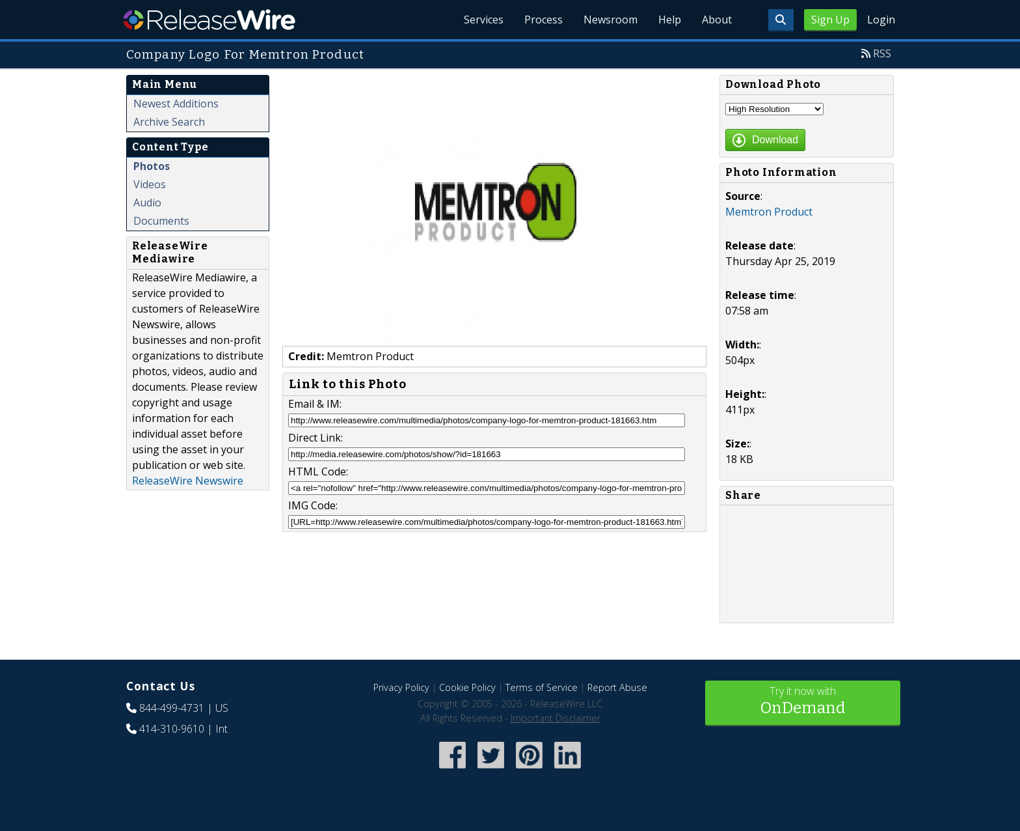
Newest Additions (176, 103)
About (717, 19)
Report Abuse (617, 687)
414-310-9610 (171, 729)
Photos (151, 166)
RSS (882, 53)
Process (543, 19)
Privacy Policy (401, 687)
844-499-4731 (171, 708)
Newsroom (611, 19)
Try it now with (802, 702)
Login (881, 19)
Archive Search (169, 122)
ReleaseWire (209, 20)
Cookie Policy (467, 687)
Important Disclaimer (555, 718)
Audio (147, 202)
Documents (161, 221)
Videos (149, 184)
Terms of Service (541, 687)
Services (483, 19)
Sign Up (830, 19)
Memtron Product (768, 211)
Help (669, 19)
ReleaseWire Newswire (187, 480)
